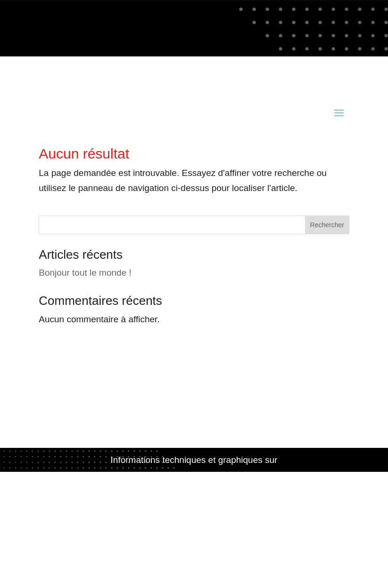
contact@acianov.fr (77, 82)
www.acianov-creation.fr (194, 475)
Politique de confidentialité (194, 519)
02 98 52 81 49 (254, 67)
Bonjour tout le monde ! (85, 273)
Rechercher (327, 225)
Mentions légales (194, 504)
